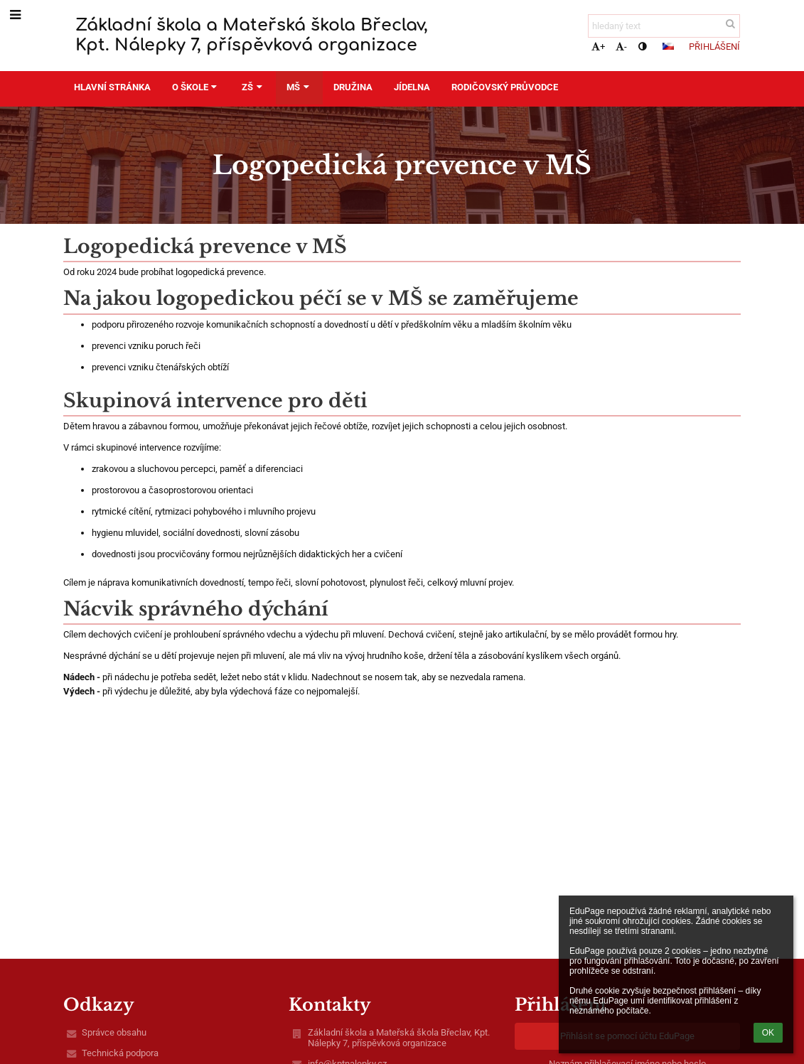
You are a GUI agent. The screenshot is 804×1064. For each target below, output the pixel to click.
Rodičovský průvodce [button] (504, 87)
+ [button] (598, 46)
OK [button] (768, 1033)
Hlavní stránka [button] (112, 87)
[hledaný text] (664, 26)
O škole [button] (196, 87)
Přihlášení (714, 46)
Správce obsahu (114, 1032)
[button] (668, 46)
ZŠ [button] (253, 87)
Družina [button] (352, 87)
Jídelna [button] (412, 87)
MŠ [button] (299, 87)
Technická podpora (120, 1053)
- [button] (621, 46)
